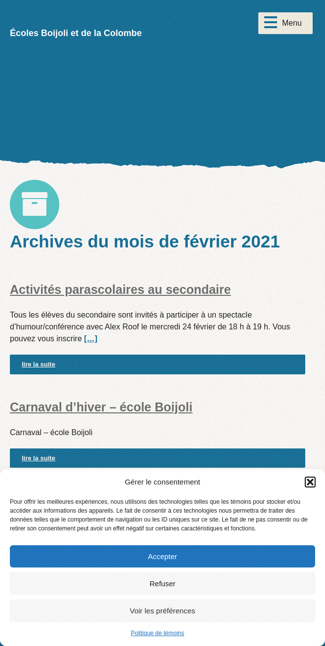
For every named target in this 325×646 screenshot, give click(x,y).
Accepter (162, 556)
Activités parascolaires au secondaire (120, 289)
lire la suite (38, 364)
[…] (90, 338)
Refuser (163, 583)
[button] (310, 482)
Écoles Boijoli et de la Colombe (76, 33)
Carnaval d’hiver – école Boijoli (101, 407)
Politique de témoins (157, 633)
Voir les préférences (163, 610)
